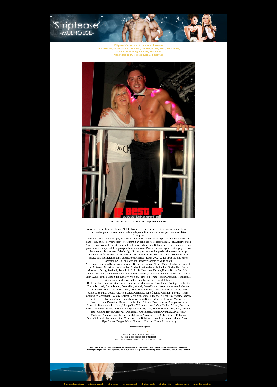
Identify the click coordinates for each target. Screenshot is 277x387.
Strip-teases (114, 384)
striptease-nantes (149, 384)
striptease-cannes (183, 384)
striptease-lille (166, 384)
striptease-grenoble (130, 384)
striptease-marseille (97, 384)
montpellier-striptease (203, 384)
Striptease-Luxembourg (75, 384)
